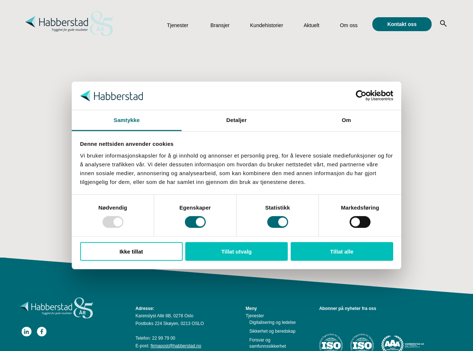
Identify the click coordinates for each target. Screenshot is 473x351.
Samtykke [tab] (127, 120)
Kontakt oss (402, 24)
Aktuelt (311, 25)
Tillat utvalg (236, 251)
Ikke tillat (131, 251)
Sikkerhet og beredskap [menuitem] (272, 331)
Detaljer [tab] (236, 120)
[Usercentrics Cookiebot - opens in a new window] (361, 95)
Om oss (348, 25)
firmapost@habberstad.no (175, 345)
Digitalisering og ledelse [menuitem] (272, 322)
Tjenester (177, 25)
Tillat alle (342, 251)
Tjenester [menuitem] (255, 315)
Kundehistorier (266, 25)
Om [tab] (346, 120)
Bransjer (220, 25)
